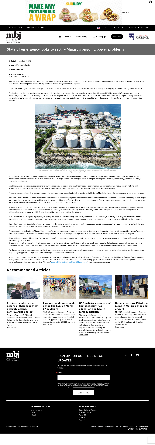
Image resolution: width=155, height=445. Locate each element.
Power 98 (82, 415)
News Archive (122, 28)
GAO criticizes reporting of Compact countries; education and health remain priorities (95, 308)
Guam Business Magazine (88, 410)
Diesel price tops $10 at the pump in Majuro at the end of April (131, 306)
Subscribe (117, 36)
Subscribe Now (83, 393)
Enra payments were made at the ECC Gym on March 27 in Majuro (59, 306)
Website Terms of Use (108, 427)
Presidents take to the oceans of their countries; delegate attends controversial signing (22, 308)
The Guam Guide (85, 413)
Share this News (17, 69)
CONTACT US (143, 28)
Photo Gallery (82, 36)
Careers (92, 427)
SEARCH (132, 28)
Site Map (124, 427)
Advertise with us (37, 410)
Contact (33, 413)
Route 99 (82, 420)
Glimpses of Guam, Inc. (28, 427)
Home (59, 36)
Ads (106, 28)
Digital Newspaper (99, 36)
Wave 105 (82, 418)
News (67, 36)
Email (59, 373)
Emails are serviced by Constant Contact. (84, 387)
